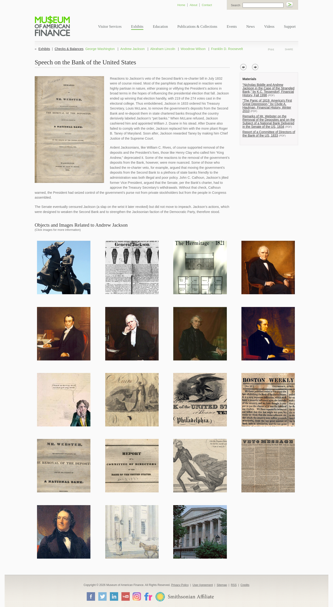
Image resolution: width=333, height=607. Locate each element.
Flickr (148, 596)
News (250, 26)
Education (160, 26)
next (255, 67)
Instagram (137, 596)
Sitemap (222, 585)
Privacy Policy (180, 585)
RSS (234, 585)
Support (290, 26)
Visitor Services (110, 26)
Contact (207, 5)
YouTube (125, 596)
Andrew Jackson (132, 49)
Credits (245, 585)
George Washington (100, 49)
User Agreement (202, 585)
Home (181, 5)
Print (277, 49)
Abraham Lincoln (162, 49)
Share (289, 49)
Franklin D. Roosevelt (227, 49)
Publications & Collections (197, 26)
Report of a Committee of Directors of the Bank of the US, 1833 (269, 133)
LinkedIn (113, 596)
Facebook (90, 596)
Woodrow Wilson (193, 49)
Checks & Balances (69, 49)
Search (235, 5)
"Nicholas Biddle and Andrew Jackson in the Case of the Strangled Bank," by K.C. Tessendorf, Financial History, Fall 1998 (269, 90)
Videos (269, 26)
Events (232, 26)
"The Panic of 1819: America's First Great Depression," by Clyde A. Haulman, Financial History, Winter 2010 (267, 106)
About (193, 5)
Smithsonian (184, 596)
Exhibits (137, 26)
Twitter (102, 596)
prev (243, 67)
